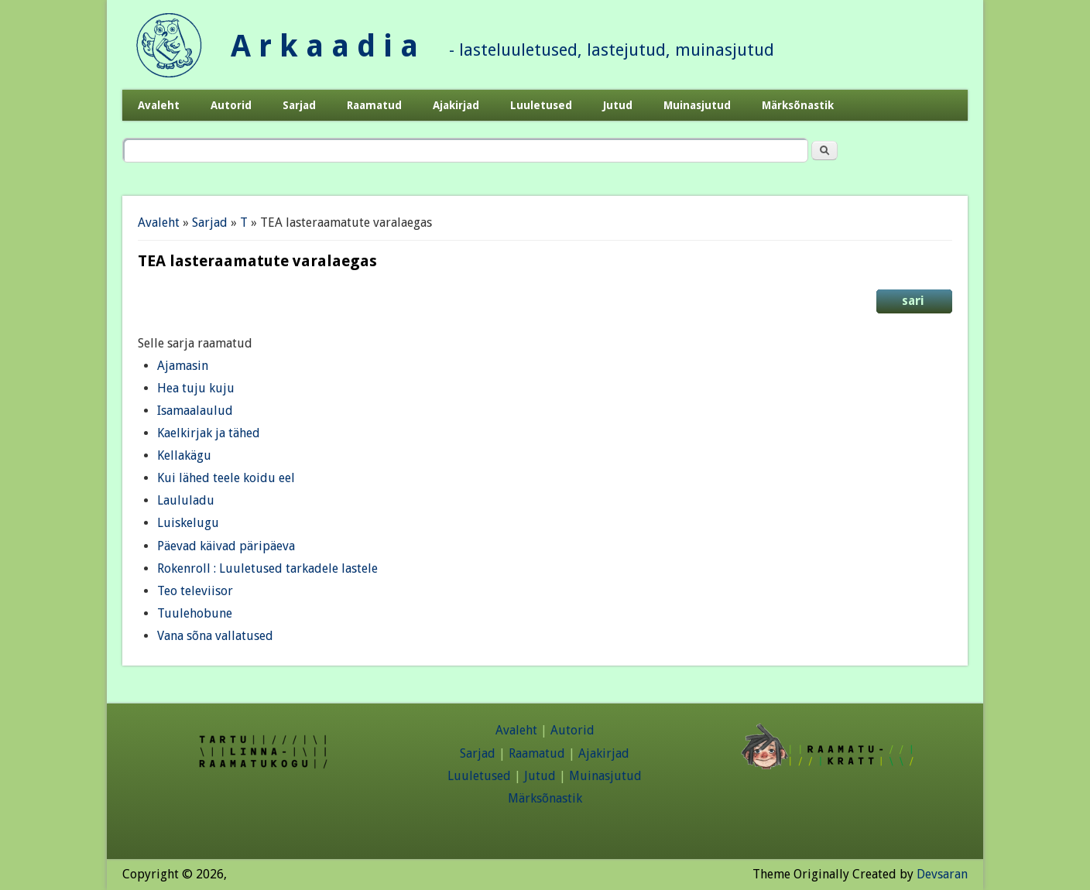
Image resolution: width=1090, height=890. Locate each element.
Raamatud (374, 105)
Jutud (617, 105)
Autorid (231, 105)
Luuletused (541, 105)
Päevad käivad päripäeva (226, 546)
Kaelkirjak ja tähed (208, 433)
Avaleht (159, 105)
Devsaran (942, 874)
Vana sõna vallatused (215, 635)
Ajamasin (182, 365)
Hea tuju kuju (196, 388)
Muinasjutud (697, 105)
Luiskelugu (188, 522)
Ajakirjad (456, 105)
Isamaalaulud (195, 410)
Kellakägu (184, 455)
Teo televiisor (195, 591)
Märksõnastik (798, 105)
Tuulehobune (194, 613)
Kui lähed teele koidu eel (226, 478)
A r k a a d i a (324, 46)
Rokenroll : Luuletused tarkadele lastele (267, 568)
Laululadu (185, 500)
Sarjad (299, 105)
